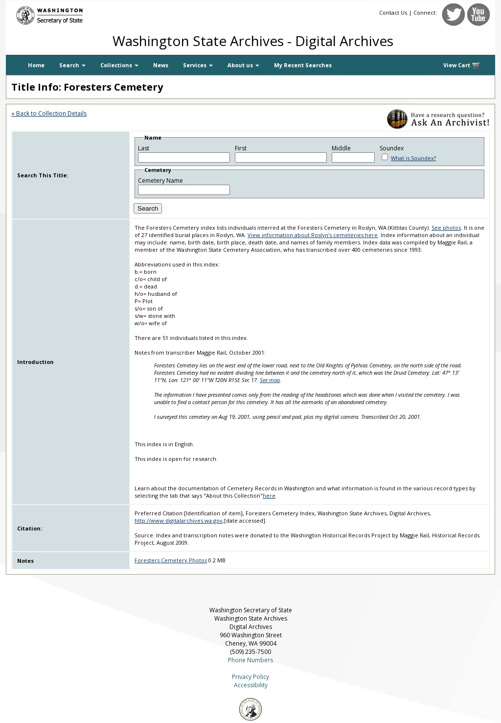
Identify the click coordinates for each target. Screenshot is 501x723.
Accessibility (251, 685)
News (160, 65)
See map (270, 380)
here (269, 495)
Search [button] (72, 65)
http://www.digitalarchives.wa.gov (179, 520)
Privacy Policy (250, 677)
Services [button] (198, 65)
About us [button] (243, 65)
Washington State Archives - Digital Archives (253, 40)
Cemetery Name (160, 180)
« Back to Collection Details (49, 113)
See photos (446, 227)
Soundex (392, 148)
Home (36, 65)
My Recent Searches (303, 65)
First (241, 148)
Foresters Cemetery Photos (171, 560)
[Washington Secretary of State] (99, 13)
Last (143, 148)
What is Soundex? (413, 158)
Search (147, 208)
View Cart (461, 65)
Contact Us (393, 12)
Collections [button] (119, 65)
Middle (341, 148)
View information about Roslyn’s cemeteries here (313, 235)
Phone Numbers (250, 660)
